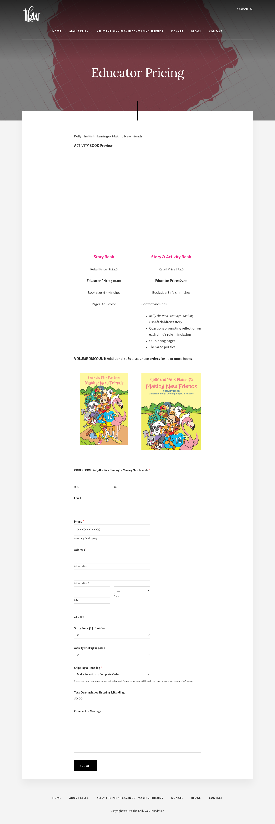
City (76, 600)
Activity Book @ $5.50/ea (89, 648)
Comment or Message (87, 711)
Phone (79, 521)
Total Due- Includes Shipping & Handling (99, 692)
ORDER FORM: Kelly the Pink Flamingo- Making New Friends (112, 470)
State (117, 596)
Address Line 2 (81, 583)
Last (116, 486)
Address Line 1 (81, 566)
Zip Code (79, 617)
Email (78, 498)
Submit (85, 766)
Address (80, 549)
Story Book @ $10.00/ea (89, 628)
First (76, 486)
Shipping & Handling (88, 667)
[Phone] (112, 530)
